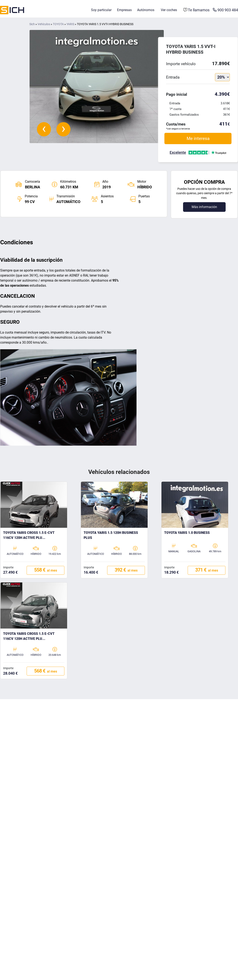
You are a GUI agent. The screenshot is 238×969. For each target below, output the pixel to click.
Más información (204, 207)
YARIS (70, 24)
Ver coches (169, 10)
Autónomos (145, 10)
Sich (32, 24)
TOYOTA (58, 24)
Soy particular (101, 10)
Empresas (124, 10)
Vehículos (44, 24)
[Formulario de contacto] (196, 10)
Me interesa (198, 138)
